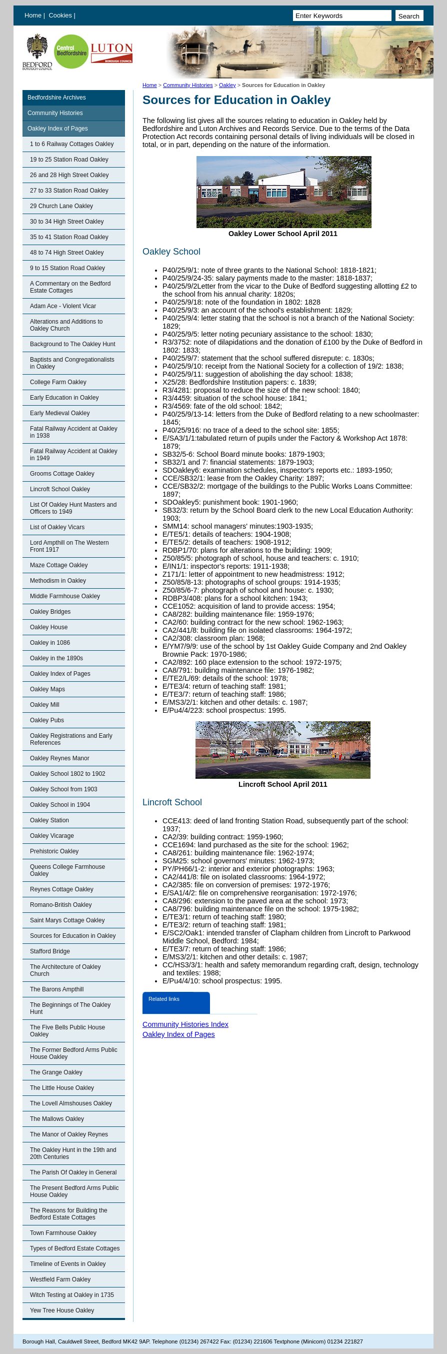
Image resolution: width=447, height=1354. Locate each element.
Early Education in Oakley (64, 397)
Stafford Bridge (50, 951)
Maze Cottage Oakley (59, 565)
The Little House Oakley (62, 1087)
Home (33, 15)
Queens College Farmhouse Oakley (67, 870)
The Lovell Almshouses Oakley (71, 1103)
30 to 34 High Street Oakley (67, 221)
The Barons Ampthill (57, 989)
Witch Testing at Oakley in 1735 (72, 1294)
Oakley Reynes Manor (60, 758)
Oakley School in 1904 (60, 804)
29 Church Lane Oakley (61, 206)
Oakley (227, 85)
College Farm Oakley (58, 382)
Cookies (61, 15)
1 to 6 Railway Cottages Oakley (72, 144)
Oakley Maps (47, 689)
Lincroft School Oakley (60, 489)
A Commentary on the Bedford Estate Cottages (70, 287)
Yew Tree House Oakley (62, 1310)
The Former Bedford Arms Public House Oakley (74, 1053)
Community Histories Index (185, 1024)
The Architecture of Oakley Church (65, 970)
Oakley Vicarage (52, 835)
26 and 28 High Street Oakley (69, 175)
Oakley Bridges (50, 611)
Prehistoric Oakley (54, 851)
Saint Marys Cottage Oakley (67, 920)
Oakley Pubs (47, 720)
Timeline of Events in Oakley (68, 1263)
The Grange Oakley (56, 1072)
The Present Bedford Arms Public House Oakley (74, 1191)
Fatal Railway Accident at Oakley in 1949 (74, 455)
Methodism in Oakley (58, 580)
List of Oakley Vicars (57, 527)
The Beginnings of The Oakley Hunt (70, 1008)
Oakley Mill (45, 704)
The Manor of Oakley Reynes (69, 1134)
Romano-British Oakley (61, 904)
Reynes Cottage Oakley (62, 889)
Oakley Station (49, 820)
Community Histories (188, 85)
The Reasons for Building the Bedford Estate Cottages (69, 1214)
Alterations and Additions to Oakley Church (66, 325)
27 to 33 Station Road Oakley (69, 190)
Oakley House (49, 627)
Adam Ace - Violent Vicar (63, 306)
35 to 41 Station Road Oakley (69, 237)
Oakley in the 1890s (56, 658)
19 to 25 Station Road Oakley (69, 159)
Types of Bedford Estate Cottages (75, 1248)
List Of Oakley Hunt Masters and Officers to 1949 (73, 508)
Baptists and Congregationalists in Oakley (72, 363)
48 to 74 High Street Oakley (67, 252)
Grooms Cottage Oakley (62, 473)
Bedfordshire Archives (57, 97)
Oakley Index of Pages (58, 128)
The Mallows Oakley (57, 1118)
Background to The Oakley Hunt (73, 344)
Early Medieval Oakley (60, 413)
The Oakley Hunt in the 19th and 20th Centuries (73, 1153)
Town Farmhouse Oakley (63, 1232)
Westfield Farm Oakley (60, 1279)
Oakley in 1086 (50, 642)
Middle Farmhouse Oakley (65, 596)
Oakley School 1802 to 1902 (68, 773)
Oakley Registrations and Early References (71, 739)
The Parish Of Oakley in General (73, 1172)
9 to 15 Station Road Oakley (67, 268)
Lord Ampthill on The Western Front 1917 (69, 546)
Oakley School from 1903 (64, 789)
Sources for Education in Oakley (73, 935)
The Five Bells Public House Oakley (67, 1031)
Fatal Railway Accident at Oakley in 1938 (74, 432)
